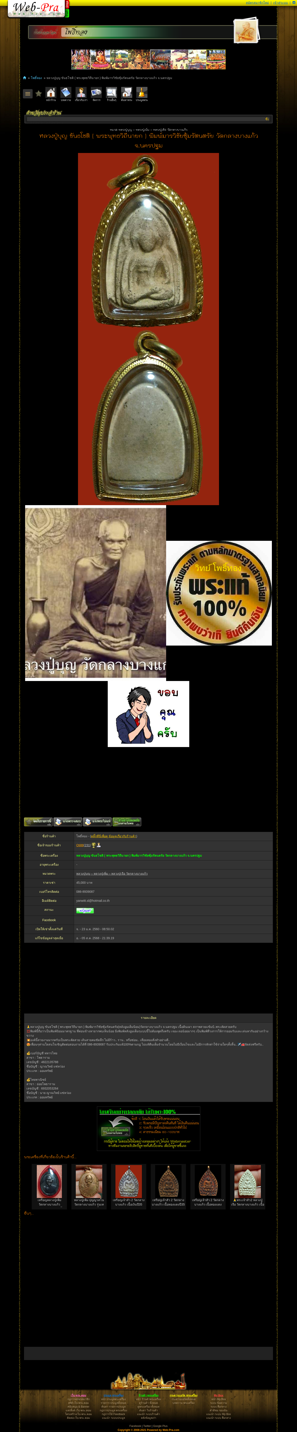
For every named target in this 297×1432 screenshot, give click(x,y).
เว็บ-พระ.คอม (78, 1395)
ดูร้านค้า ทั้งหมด (148, 1402)
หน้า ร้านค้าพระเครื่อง (148, 1399)
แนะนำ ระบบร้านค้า (148, 1414)
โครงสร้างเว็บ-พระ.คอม (78, 1414)
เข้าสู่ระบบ (280, 2)
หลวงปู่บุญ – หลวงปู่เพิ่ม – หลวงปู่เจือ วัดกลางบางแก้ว (112, 873)
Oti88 (80, 845)
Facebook (135, 1426)
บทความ (65, 94)
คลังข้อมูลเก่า (148, 1417)
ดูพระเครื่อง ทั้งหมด (148, 1406)
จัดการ (96, 94)
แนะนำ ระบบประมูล (113, 1417)
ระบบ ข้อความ (218, 1402)
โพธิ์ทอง (76, 32)
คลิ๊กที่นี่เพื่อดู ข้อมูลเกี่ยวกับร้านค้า (113, 836)
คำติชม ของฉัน (218, 1410)
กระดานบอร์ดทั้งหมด (184, 1399)
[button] (293, 2)
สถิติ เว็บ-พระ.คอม (78, 1402)
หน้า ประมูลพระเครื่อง (113, 1399)
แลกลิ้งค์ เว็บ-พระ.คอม (78, 1410)
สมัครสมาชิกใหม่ (257, 2)
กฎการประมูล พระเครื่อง (113, 1410)
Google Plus (160, 1426)
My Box (218, 1395)
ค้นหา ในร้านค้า (148, 1410)
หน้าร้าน (50, 94)
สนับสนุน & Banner (78, 1406)
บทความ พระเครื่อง (184, 1402)
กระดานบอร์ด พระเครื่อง (183, 1395)
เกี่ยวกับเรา (81, 94)
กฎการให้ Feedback (113, 1414)
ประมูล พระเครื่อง (113, 1395)
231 (87, 845)
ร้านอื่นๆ (111, 94)
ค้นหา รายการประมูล (113, 1406)
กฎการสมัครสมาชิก (78, 1399)
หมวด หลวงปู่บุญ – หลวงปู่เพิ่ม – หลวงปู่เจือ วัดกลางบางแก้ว (148, 130)
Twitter (147, 1426)
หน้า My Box (218, 1399)
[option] (49, 1186)
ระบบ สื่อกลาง (218, 1406)
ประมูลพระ (142, 94)
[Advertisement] (148, 782)
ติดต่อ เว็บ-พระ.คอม (78, 1417)
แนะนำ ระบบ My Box (218, 1414)
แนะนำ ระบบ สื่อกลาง (218, 1417)
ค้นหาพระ (126, 94)
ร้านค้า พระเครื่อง (148, 1395)
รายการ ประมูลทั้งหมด (113, 1402)
